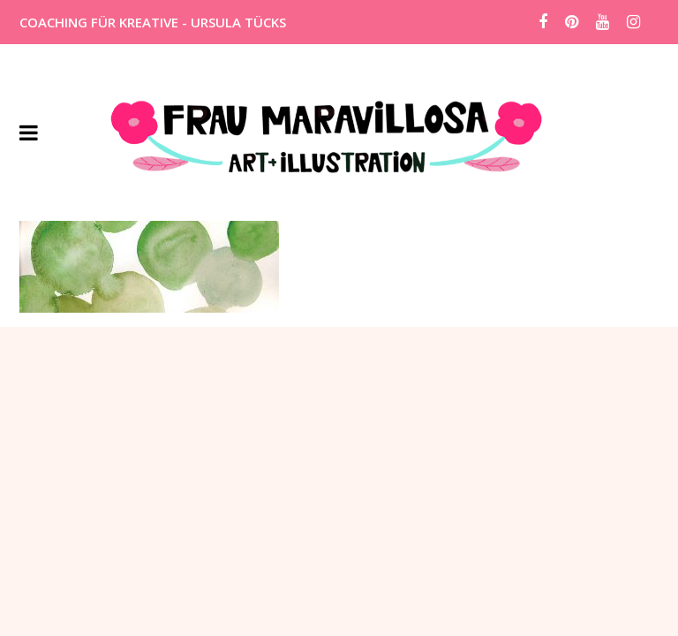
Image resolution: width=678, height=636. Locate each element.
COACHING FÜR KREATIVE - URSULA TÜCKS (152, 22)
